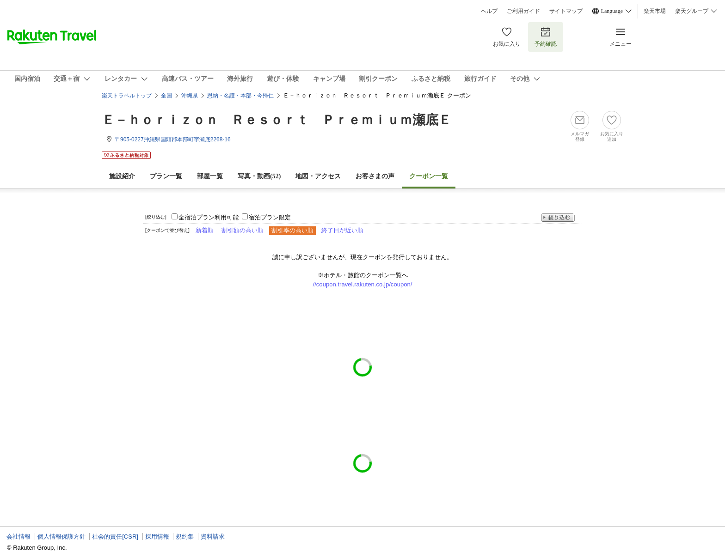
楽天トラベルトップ (127, 95)
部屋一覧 (210, 176)
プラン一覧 (166, 176)
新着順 (205, 230)
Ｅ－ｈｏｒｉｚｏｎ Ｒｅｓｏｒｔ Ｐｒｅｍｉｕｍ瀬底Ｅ (276, 120)
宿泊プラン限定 (270, 217)
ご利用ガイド (523, 11)
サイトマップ (566, 11)
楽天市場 (655, 11)
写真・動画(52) (259, 176)
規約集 (185, 536)
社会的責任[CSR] (115, 536)
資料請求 (213, 536)
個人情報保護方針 (61, 536)
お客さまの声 (375, 176)
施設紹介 (122, 176)
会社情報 (18, 536)
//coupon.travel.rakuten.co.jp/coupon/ (362, 284)
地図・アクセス (318, 176)
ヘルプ (489, 11)
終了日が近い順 (342, 230)
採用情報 (157, 536)
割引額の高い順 (242, 230)
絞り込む (558, 217)
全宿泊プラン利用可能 (208, 217)
